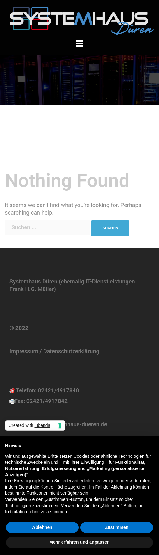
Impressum (23, 351)
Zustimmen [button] (117, 527)
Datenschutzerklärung (71, 351)
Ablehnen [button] (42, 527)
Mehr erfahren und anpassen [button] (79, 542)
